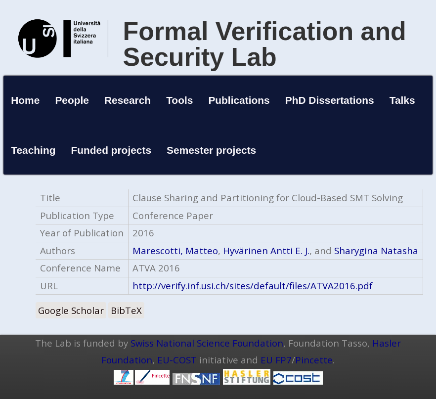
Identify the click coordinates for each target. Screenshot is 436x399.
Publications (238, 100)
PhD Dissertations (329, 100)
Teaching (33, 150)
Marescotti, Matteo (175, 250)
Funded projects (111, 150)
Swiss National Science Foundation (207, 343)
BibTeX (126, 310)
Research (127, 100)
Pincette (314, 360)
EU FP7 (276, 360)
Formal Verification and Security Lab (264, 44)
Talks (402, 100)
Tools (179, 100)
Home (25, 100)
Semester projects (211, 150)
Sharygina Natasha (376, 250)
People (72, 100)
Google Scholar (71, 310)
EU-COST (177, 360)
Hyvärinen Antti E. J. (266, 250)
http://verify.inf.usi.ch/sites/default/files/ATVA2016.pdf (252, 285)
